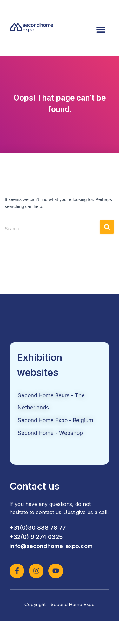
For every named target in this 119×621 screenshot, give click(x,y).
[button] (101, 29)
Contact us (35, 486)
